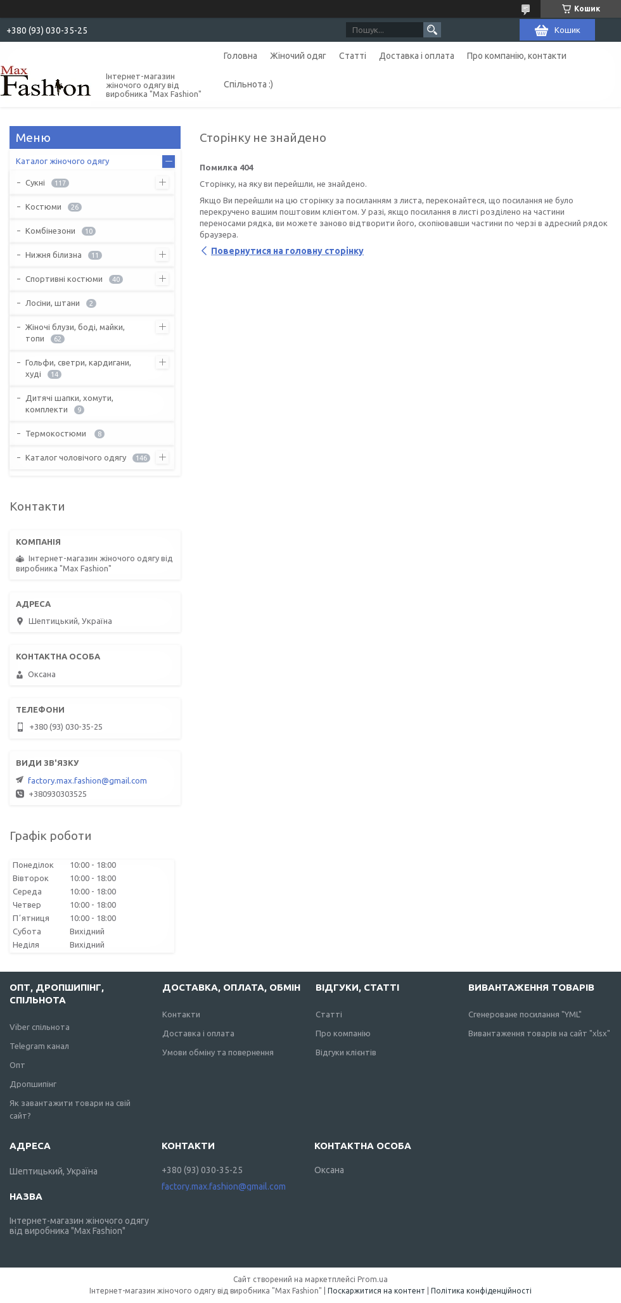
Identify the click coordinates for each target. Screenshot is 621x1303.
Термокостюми (56, 433)
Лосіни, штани (52, 302)
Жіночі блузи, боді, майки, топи (75, 332)
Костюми (43, 206)
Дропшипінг (33, 1083)
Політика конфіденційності (481, 1291)
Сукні (35, 182)
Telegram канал (39, 1045)
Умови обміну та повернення (218, 1052)
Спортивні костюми (64, 278)
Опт (17, 1064)
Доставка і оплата (416, 56)
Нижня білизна (53, 254)
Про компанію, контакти (517, 56)
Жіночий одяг (298, 56)
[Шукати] (432, 29)
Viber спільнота (40, 1026)
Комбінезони (50, 230)
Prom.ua (372, 1279)
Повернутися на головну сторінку (287, 251)
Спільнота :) (248, 84)
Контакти (181, 1014)
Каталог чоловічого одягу (75, 457)
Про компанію (343, 1033)
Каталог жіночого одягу (62, 160)
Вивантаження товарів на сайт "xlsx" (539, 1033)
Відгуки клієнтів (346, 1052)
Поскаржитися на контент (376, 1291)
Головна (240, 56)
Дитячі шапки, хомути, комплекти (69, 403)
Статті (352, 56)
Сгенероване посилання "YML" (525, 1014)
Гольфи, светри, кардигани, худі (78, 368)
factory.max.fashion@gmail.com (87, 780)
